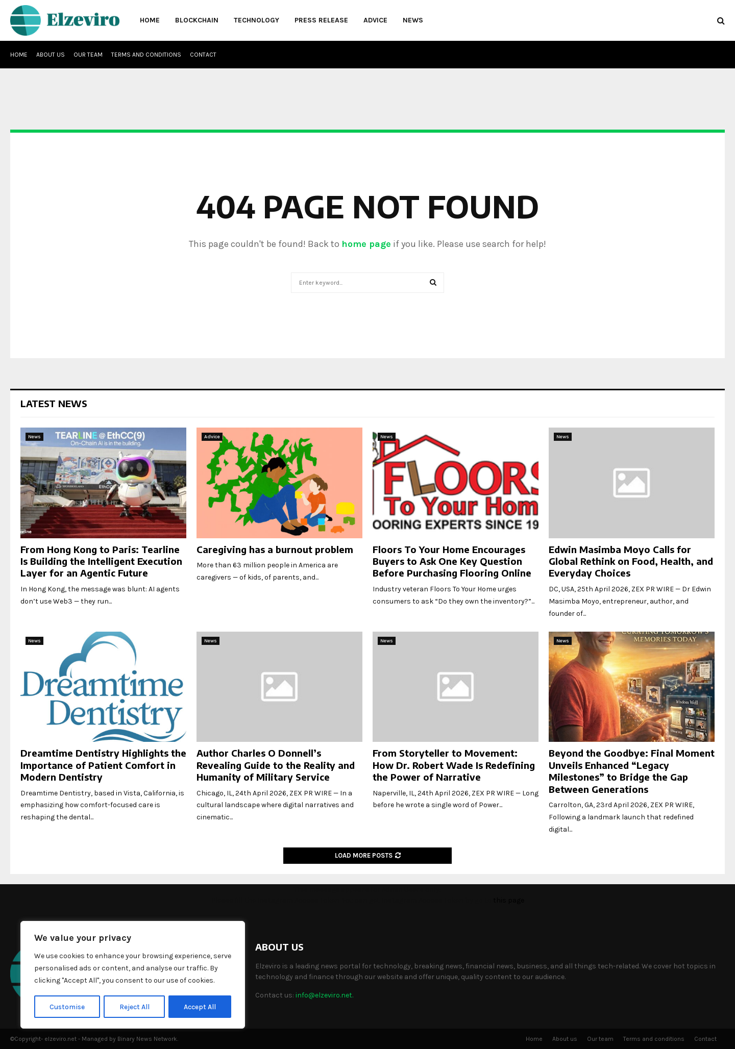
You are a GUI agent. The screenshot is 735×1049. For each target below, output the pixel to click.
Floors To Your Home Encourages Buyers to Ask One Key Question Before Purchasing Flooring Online (452, 561)
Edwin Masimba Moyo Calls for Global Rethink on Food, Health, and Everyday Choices (631, 561)
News (413, 20)
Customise (67, 1006)
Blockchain (196, 20)
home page (366, 243)
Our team (88, 54)
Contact (203, 54)
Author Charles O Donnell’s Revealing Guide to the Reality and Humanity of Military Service (276, 765)
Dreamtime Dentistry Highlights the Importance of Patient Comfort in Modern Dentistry (103, 765)
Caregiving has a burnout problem (275, 549)
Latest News (53, 403)
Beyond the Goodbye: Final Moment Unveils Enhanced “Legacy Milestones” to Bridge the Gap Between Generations (632, 770)
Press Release (321, 20)
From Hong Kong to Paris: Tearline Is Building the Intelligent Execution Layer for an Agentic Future (101, 561)
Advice (375, 20)
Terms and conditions (146, 54)
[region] (132, 975)
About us (50, 54)
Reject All (134, 1006)
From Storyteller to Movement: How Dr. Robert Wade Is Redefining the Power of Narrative (454, 765)
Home (150, 20)
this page (508, 900)
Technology (256, 20)
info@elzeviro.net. (324, 995)
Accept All (200, 1006)
